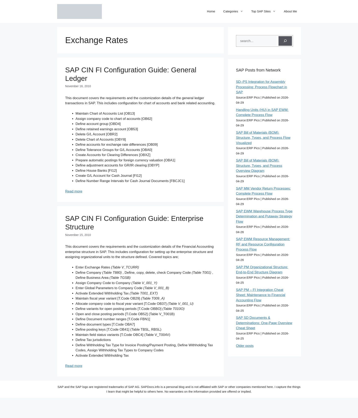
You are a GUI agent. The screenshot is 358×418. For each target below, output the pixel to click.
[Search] (285, 41)
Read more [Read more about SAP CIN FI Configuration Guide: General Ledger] (73, 191)
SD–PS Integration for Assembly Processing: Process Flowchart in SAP (261, 87)
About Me (290, 11)
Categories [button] (235, 11)
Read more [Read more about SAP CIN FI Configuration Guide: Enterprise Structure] (73, 366)
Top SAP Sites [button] (265, 11)
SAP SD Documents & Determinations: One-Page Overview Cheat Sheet (264, 323)
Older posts (245, 346)
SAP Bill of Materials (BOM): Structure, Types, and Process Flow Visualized (263, 138)
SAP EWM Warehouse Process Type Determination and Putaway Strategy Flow (264, 216)
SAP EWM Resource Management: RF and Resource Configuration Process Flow (263, 244)
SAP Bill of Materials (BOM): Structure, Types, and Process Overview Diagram (259, 166)
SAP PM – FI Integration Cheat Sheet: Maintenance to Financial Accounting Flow (260, 295)
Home (211, 11)
